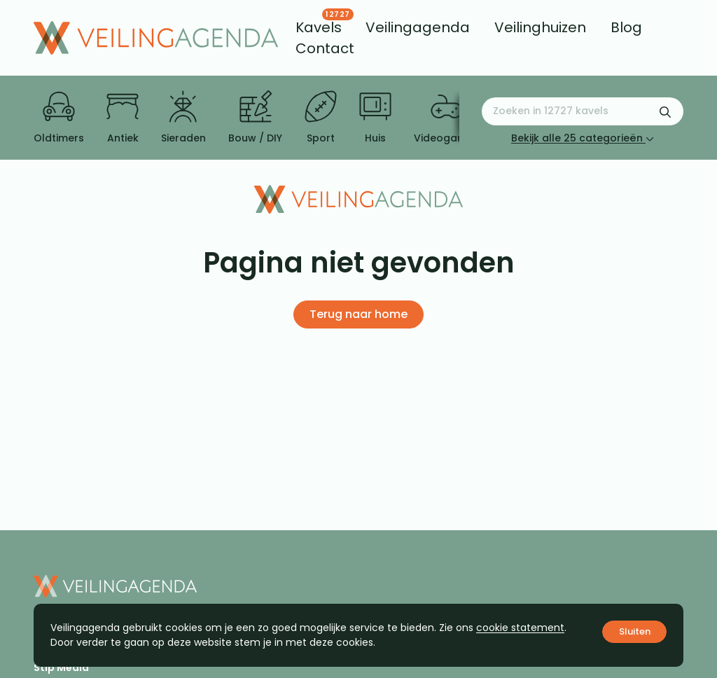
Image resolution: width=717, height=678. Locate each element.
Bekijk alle (582, 138)
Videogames (446, 117)
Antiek (122, 117)
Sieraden (183, 117)
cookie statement (520, 628)
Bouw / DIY (255, 117)
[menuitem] (318, 27)
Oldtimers (59, 117)
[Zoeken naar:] (582, 111)
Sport (321, 117)
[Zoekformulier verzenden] (665, 111)
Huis (375, 117)
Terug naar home (358, 314)
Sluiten (634, 631)
